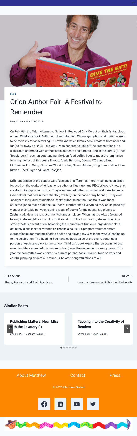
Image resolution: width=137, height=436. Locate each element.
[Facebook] (44, 404)
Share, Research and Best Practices (34, 279)
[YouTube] (77, 404)
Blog (13, 94)
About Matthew (31, 375)
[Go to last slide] (10, 329)
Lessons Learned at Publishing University (102, 279)
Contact (77, 375)
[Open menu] (133, 3)
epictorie (18, 121)
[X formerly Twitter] (93, 404)
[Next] (127, 329)
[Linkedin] (60, 404)
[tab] (61, 348)
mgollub (85, 333)
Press (115, 375)
